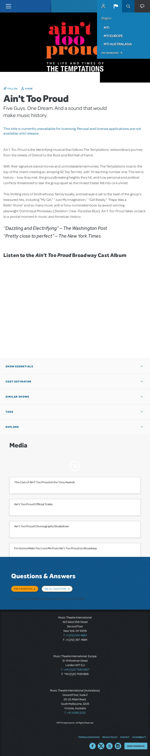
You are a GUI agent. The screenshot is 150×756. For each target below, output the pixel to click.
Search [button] (128, 6)
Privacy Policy (109, 737)
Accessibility (139, 737)
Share (29, 88)
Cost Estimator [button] (18, 381)
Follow (13, 88)
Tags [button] (9, 411)
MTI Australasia (118, 44)
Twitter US (101, 746)
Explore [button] (12, 427)
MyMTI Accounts (103, 6)
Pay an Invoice (110, 53)
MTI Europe (113, 36)
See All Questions (55, 588)
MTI (106, 27)
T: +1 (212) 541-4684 (75, 635)
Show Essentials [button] (19, 366)
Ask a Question (23, 588)
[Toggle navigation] (8, 6)
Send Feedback (136, 746)
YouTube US (109, 746)
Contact (125, 737)
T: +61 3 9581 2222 (75, 713)
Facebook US (92, 746)
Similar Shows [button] (17, 396)
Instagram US (118, 746)
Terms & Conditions (88, 737)
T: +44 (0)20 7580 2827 (75, 669)
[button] (115, 6)
